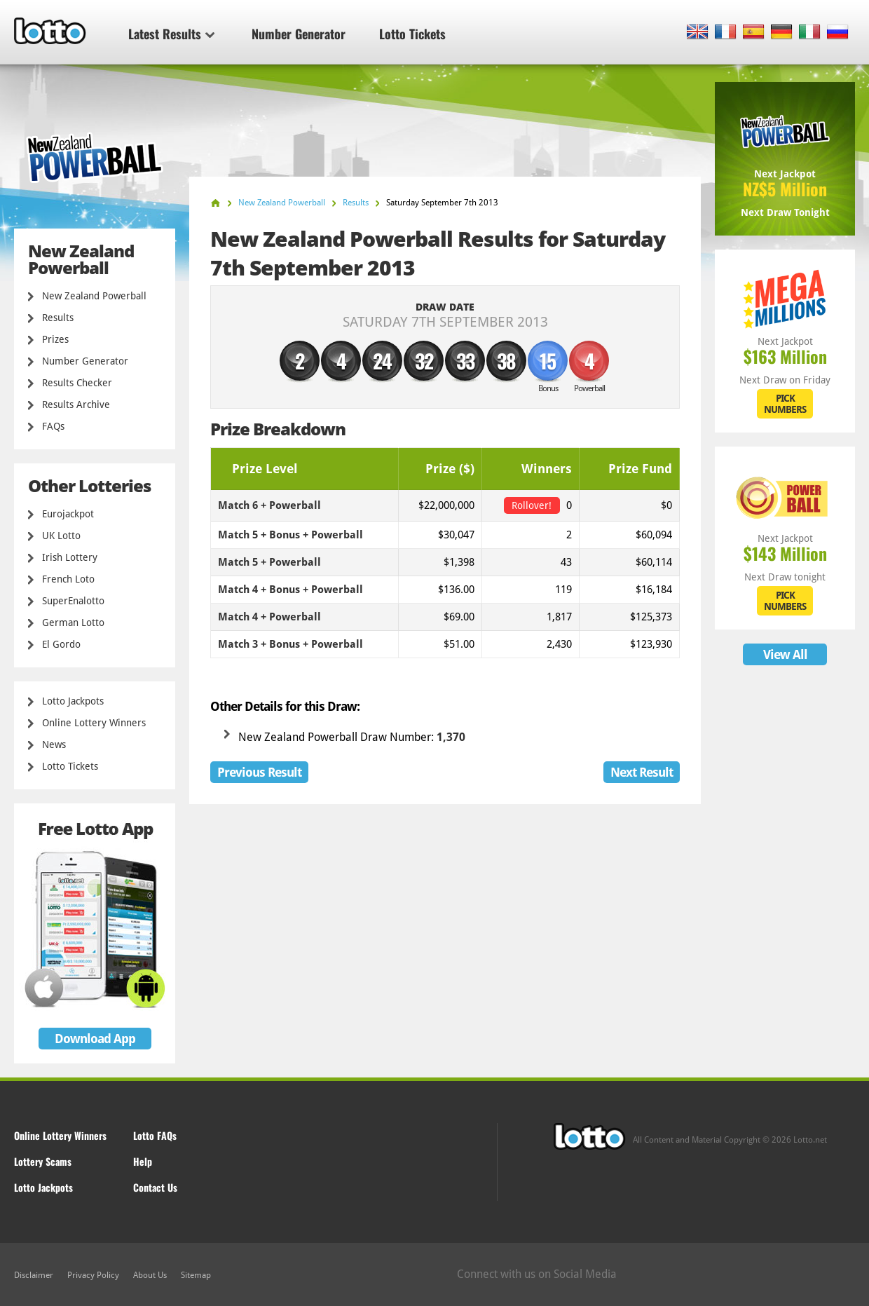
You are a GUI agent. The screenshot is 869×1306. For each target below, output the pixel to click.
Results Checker (77, 382)
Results (58, 317)
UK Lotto (61, 535)
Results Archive (76, 404)
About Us (150, 1275)
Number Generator (298, 34)
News (54, 744)
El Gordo (61, 644)
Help (142, 1161)
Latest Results (171, 34)
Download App (95, 1038)
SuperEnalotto (73, 600)
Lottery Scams (42, 1161)
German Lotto (73, 622)
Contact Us (155, 1187)
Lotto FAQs (155, 1135)
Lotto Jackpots (73, 701)
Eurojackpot (68, 513)
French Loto (68, 579)
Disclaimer (33, 1275)
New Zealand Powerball (94, 295)
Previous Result (259, 772)
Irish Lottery (69, 557)
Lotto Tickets (412, 34)
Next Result (641, 772)
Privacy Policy (93, 1275)
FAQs (53, 426)
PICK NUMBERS (785, 404)
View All (785, 654)
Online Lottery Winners (94, 722)
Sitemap (196, 1275)
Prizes (55, 339)
